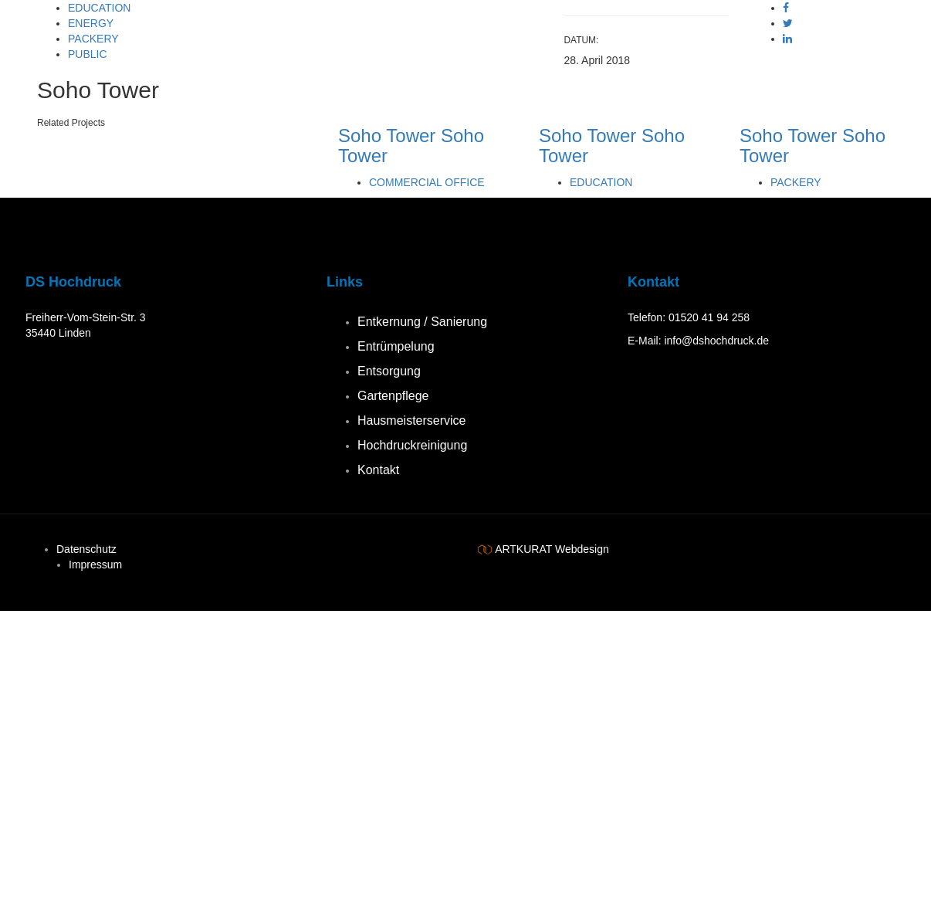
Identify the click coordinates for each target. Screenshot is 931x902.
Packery (93, 38)
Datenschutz (86, 549)
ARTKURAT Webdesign (552, 549)
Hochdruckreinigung (412, 445)
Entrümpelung (396, 346)
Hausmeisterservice (411, 420)
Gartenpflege (393, 395)
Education (99, 8)
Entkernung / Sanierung (422, 321)
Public (87, 54)
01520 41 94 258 (709, 317)
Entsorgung (389, 371)
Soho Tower (386, 135)
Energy (90, 23)
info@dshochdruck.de (716, 340)
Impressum (95, 564)
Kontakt (378, 469)
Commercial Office (427, 182)
